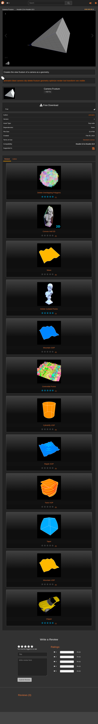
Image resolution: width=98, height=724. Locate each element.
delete (30, 81)
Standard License (89, 140)
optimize (52, 81)
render (60, 81)
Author (15, 159)
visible (82, 81)
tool (64, 81)
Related (7, 159)
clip (25, 81)
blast (14, 81)
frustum (36, 81)
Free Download (49, 105)
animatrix (8, 81)
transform (71, 81)
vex (77, 81)
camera (20, 81)
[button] (8, 3)
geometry (44, 81)
